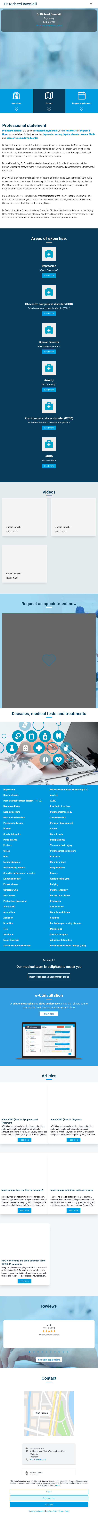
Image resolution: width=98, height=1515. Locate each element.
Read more (49, 275)
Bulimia (7, 828)
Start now (49, 1014)
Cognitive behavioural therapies (19, 873)
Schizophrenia (10, 890)
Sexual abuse (57, 906)
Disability (8, 923)
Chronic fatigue (58, 862)
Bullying (54, 884)
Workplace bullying (59, 878)
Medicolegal (56, 929)
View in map (42, 1413)
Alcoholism (9, 912)
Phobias (7, 845)
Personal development (61, 823)
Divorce (54, 873)
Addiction (8, 917)
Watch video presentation (49, 25)
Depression (9, 789)
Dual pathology (57, 839)
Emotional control (12, 878)
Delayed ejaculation (60, 895)
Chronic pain (56, 834)
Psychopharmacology (61, 812)
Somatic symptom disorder (17, 945)
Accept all (49, 1505)
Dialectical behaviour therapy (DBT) (68, 945)
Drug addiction (57, 867)
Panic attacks (10, 839)
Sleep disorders (58, 817)
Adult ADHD (9, 906)
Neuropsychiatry (11, 806)
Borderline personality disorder (65, 923)
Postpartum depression (15, 901)
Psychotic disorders (60, 806)
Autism (53, 828)
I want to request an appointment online (49, 977)
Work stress (9, 895)
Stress (6, 851)
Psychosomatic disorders (63, 851)
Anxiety (54, 795)
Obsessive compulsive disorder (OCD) (69, 789)
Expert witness (10, 884)
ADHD (53, 800)
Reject (49, 1491)
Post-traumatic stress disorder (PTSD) (22, 800)
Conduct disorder (12, 834)
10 (68, 1352)
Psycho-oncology (59, 890)
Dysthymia (55, 901)
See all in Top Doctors (49, 1359)
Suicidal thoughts (59, 934)
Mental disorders (11, 862)
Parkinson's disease (13, 823)
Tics (5, 929)
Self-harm (8, 934)
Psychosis (55, 856)
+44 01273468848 (38, 1459)
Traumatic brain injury (61, 845)
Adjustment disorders (61, 940)
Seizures (54, 917)
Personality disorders (14, 817)
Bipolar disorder (11, 795)
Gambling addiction (60, 912)
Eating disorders (11, 812)
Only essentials (49, 1498)
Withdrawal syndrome (14, 867)
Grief (5, 856)
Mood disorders (11, 940)
